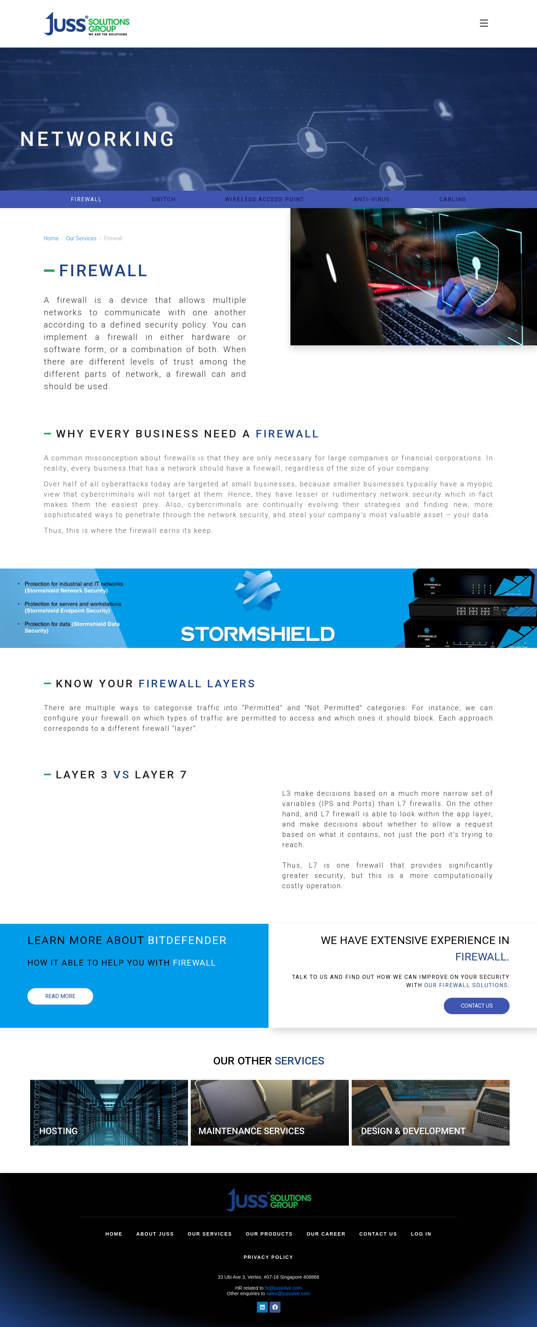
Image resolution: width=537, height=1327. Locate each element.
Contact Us (378, 1234)
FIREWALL (86, 199)
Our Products (269, 1234)
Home (114, 1234)
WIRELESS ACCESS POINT (264, 199)
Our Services (210, 1234)
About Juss (155, 1234)
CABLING (452, 199)
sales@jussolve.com (288, 1293)
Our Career (326, 1234)
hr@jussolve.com (283, 1288)
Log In (421, 1234)
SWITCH (163, 199)
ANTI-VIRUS (372, 199)
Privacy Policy (269, 1257)
